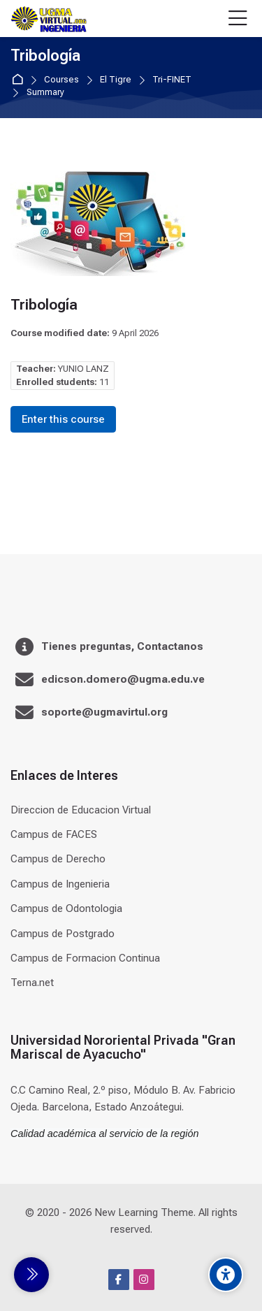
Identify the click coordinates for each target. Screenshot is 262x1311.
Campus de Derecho (57, 859)
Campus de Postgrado (62, 933)
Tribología (45, 55)
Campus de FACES (53, 834)
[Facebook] (118, 1279)
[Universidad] (48, 19)
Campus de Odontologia (66, 908)
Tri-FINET (171, 80)
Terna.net (32, 982)
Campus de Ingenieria (60, 884)
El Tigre (115, 80)
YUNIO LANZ (83, 368)
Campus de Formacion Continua (85, 958)
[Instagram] (143, 1279)
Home (19, 80)
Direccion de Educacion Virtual (80, 810)
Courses (61, 80)
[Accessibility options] (225, 1274)
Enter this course (63, 419)
